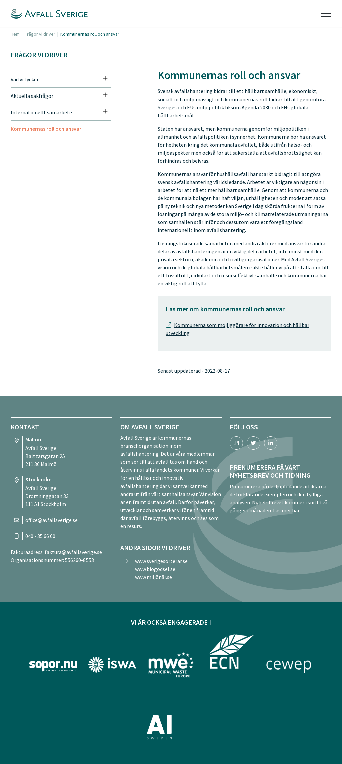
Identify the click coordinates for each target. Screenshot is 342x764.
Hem (15, 34)
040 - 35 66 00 (40, 536)
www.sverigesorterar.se (161, 561)
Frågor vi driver (40, 34)
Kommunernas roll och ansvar (46, 128)
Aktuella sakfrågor (32, 95)
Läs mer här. (286, 510)
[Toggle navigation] (326, 13)
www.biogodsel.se (155, 569)
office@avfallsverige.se (51, 520)
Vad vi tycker (25, 79)
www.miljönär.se (153, 577)
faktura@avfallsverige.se (73, 552)
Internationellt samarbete (41, 112)
